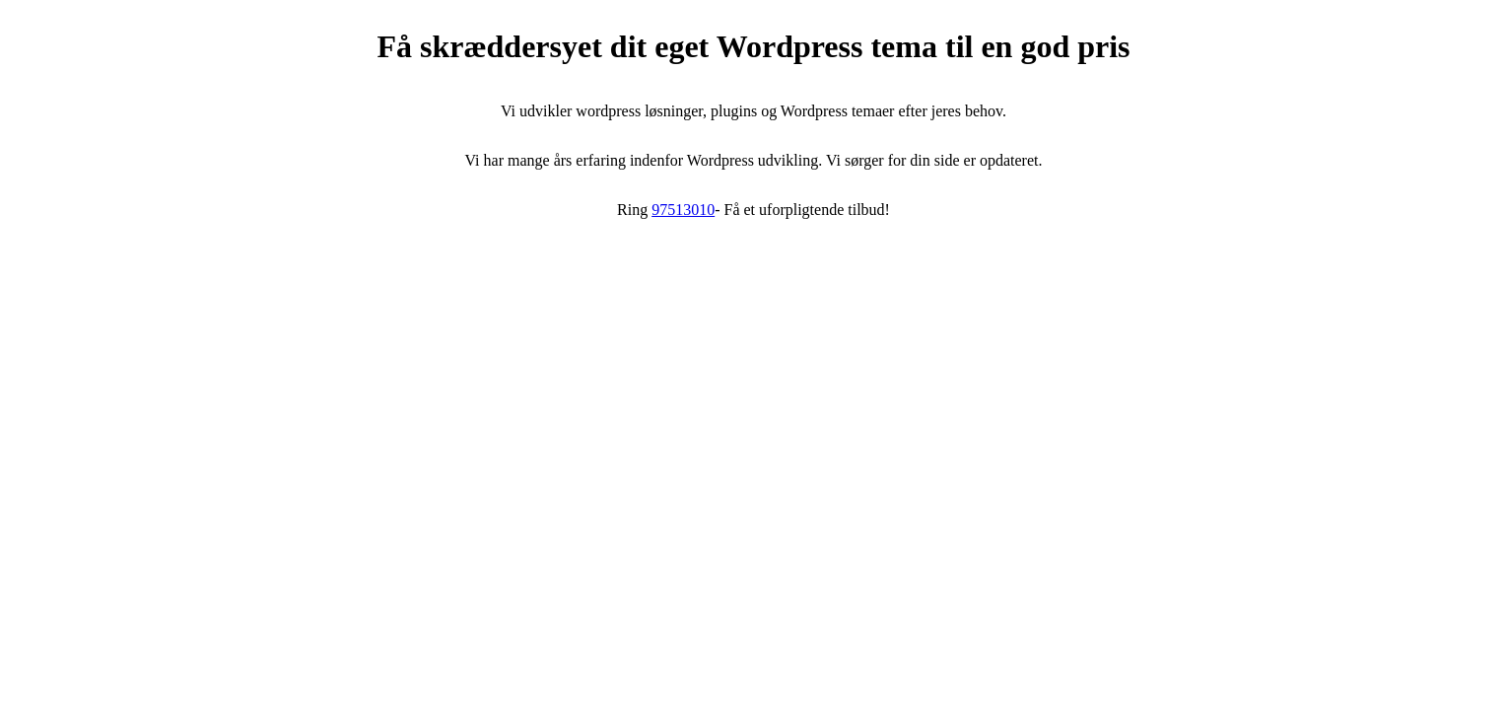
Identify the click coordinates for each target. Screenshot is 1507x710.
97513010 (683, 209)
